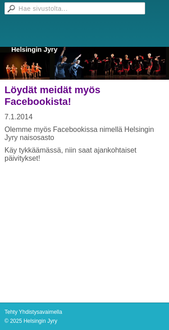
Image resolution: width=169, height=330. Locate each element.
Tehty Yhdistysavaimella (33, 312)
